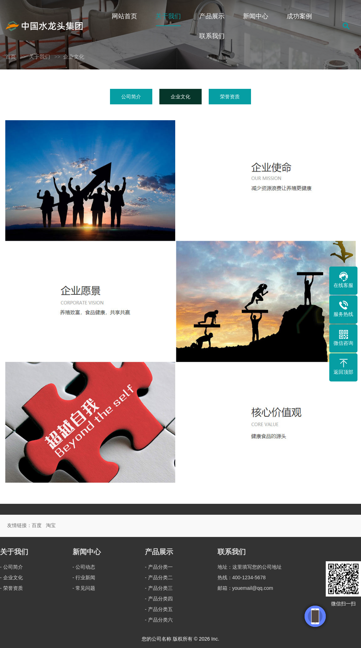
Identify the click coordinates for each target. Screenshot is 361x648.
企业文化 (73, 57)
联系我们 (212, 35)
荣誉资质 (230, 96)
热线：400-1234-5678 (242, 577)
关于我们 (168, 16)
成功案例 (299, 16)
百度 (37, 525)
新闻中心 (255, 16)
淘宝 (51, 525)
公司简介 (131, 96)
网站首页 (124, 16)
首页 (10, 57)
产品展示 (212, 16)
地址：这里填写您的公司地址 (250, 567)
